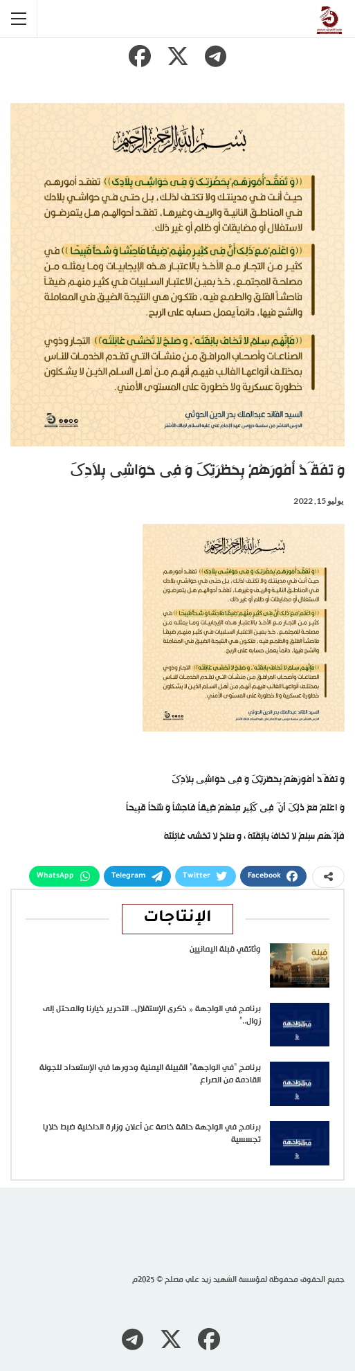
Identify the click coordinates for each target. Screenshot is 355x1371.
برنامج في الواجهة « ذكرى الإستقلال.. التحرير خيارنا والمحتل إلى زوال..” (152, 1015)
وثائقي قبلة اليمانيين (225, 949)
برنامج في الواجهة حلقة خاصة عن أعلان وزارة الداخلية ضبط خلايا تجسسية (152, 1133)
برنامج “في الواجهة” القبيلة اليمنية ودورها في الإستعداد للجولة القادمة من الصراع (150, 1074)
